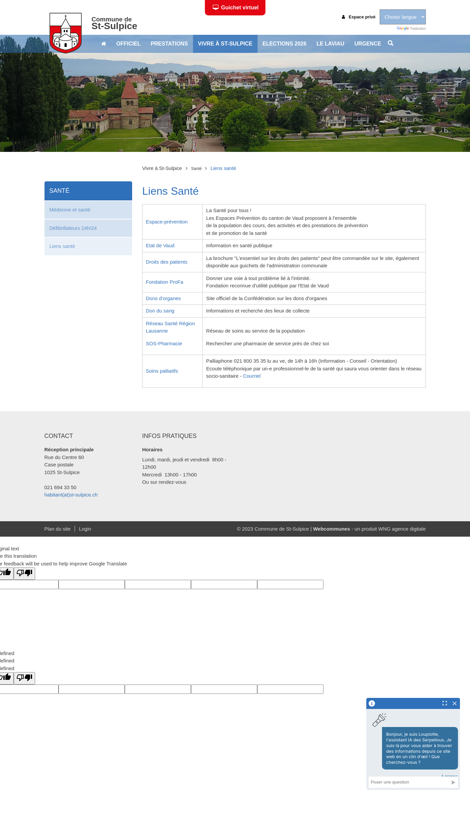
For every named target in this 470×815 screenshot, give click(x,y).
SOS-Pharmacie (164, 343)
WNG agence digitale (402, 529)
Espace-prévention (167, 221)
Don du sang (160, 310)
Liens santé (62, 246)
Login (85, 529)
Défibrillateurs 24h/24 (73, 228)
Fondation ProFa (164, 282)
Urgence (367, 44)
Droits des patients (166, 262)
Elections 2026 (285, 44)
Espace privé (359, 16)
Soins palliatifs (162, 371)
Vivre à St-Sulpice (225, 44)
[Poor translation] (24, 573)
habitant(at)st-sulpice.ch (71, 494)
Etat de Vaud (160, 245)
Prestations (169, 44)
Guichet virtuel (236, 7)
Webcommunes (331, 529)
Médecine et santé (70, 209)
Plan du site (57, 529)
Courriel (252, 376)
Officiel (128, 44)
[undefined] (24, 678)
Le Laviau (330, 44)
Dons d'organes (163, 298)
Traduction (411, 28)
